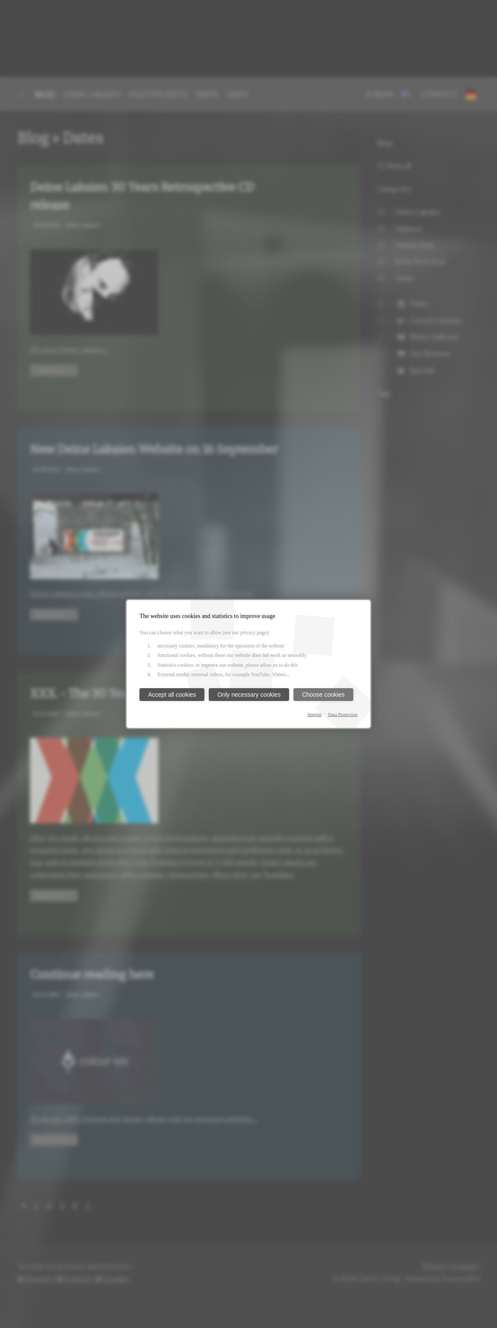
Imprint (315, 714)
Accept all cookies (172, 694)
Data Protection (343, 714)
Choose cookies (323, 694)
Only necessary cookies (249, 694)
